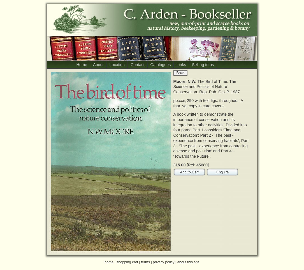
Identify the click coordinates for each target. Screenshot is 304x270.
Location (117, 64)
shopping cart (127, 262)
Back (181, 73)
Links (181, 64)
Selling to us (203, 64)
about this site (188, 262)
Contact (138, 64)
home (109, 262)
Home (81, 64)
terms (145, 262)
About (98, 64)
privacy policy (163, 262)
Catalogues (160, 64)
